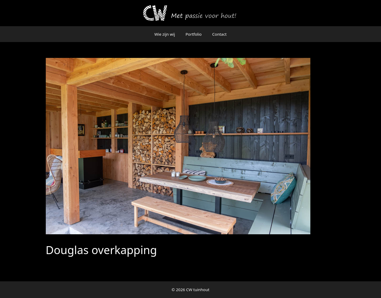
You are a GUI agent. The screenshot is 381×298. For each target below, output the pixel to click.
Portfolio (193, 34)
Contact (219, 34)
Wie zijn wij (165, 34)
